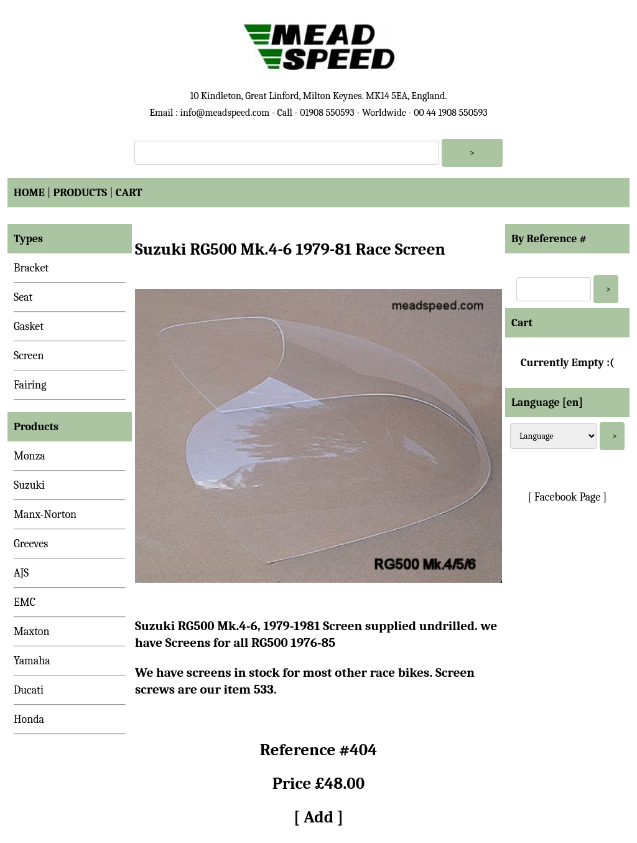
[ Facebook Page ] (567, 497)
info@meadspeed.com (224, 112)
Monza (29, 456)
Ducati (29, 690)
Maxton (32, 631)
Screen (29, 355)
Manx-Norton (45, 514)
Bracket (31, 268)
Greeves (31, 543)
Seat (23, 297)
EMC (24, 602)
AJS (21, 573)
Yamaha (32, 660)
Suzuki (29, 485)
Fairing (30, 385)
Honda (29, 719)
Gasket (29, 326)
